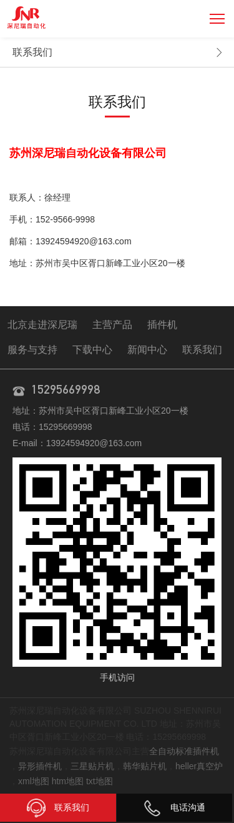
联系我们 (32, 52)
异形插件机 (40, 766)
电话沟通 (174, 807)
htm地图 (68, 781)
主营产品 (112, 324)
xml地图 (33, 781)
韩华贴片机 (145, 766)
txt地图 (99, 781)
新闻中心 (147, 349)
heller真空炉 (199, 766)
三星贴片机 (92, 766)
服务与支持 (32, 349)
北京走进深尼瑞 (42, 324)
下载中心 (92, 349)
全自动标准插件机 (184, 751)
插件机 (162, 324)
